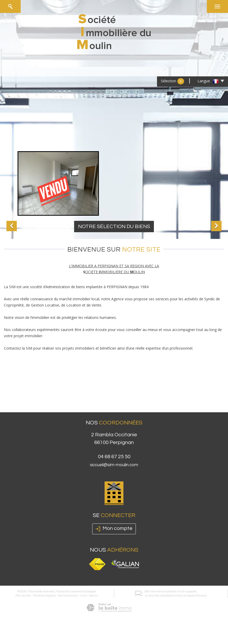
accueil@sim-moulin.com (114, 465)
